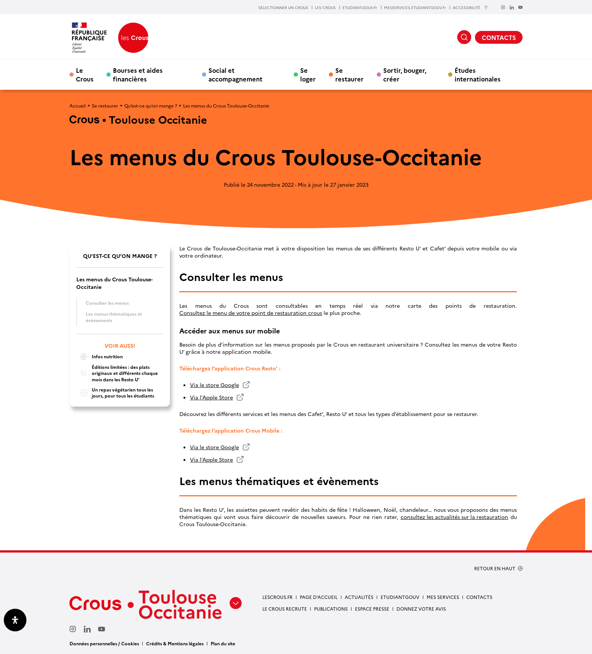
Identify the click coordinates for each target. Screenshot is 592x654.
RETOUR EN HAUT (494, 568)
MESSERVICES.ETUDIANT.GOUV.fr (415, 7)
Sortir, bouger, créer (404, 74)
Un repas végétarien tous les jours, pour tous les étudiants (115, 393)
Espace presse (372, 608)
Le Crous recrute (284, 608)
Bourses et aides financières (138, 74)
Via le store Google (214, 384)
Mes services (443, 597)
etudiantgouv (400, 597)
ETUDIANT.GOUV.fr (359, 7)
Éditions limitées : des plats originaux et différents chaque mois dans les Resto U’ (117, 373)
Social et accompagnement (235, 74)
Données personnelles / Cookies (104, 643)
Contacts (479, 597)
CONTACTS (499, 37)
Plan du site (223, 643)
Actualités (359, 597)
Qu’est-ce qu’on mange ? (150, 105)
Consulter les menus (107, 302)
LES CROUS (325, 7)
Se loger (308, 74)
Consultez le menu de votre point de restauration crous (250, 312)
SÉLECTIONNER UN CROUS (283, 7)
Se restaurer (349, 74)
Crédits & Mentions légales (175, 643)
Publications (331, 608)
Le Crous (85, 74)
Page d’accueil (319, 597)
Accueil (77, 105)
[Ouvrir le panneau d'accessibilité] (15, 620)
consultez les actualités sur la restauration (454, 516)
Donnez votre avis (421, 608)
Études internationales (478, 74)
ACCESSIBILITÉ (470, 7)
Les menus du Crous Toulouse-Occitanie (114, 283)
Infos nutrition (99, 356)
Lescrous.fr (277, 597)
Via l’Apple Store (211, 397)
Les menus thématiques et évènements (114, 316)
